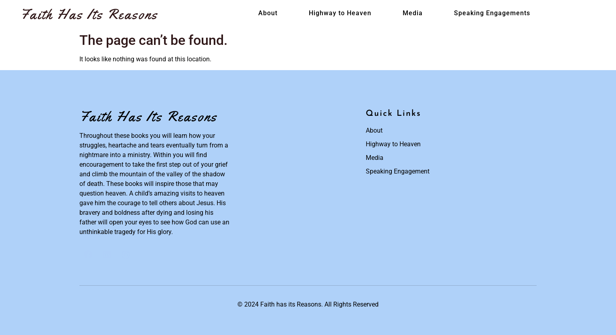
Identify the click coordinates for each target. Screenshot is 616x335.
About (268, 13)
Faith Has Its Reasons (89, 14)
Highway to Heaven (340, 13)
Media (413, 13)
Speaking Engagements (492, 13)
